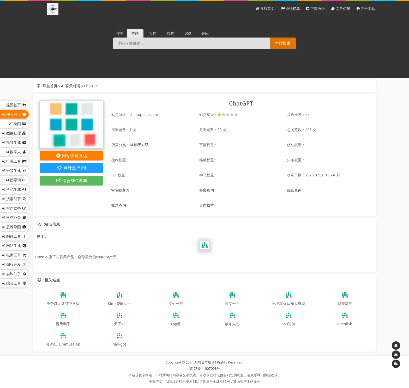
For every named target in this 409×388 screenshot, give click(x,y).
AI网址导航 (202, 362)
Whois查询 (120, 190)
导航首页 (50, 85)
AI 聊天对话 (70, 85)
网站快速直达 (71, 155)
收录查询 (118, 205)
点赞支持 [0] (71, 168)
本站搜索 (283, 43)
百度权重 (206, 205)
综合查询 (294, 190)
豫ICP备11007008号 (204, 368)
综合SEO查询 (71, 180)
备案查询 (206, 190)
